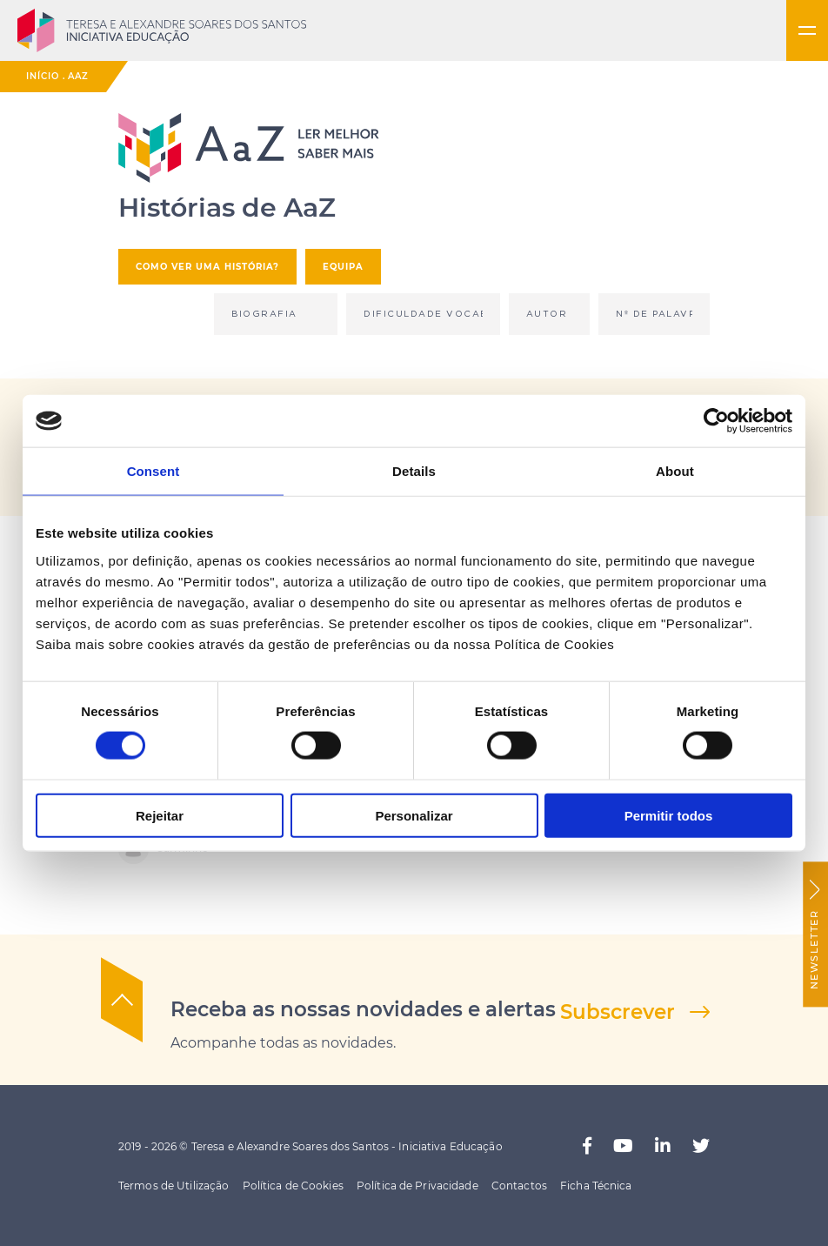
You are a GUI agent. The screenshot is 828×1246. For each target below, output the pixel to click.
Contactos (519, 1185)
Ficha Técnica (596, 1185)
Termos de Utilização (173, 1185)
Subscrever (617, 1012)
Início (42, 76)
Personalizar (413, 814)
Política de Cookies (293, 1185)
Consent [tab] (153, 471)
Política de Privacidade (417, 1185)
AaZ (78, 76)
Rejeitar (160, 814)
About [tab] (675, 471)
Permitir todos (668, 814)
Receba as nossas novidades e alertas (363, 1009)
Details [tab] (414, 471)
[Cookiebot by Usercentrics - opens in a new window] (716, 421)
